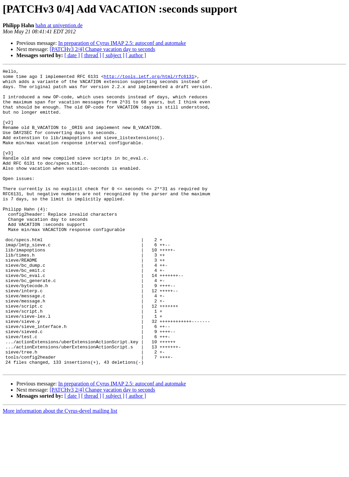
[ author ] (136, 55)
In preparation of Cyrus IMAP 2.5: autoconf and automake (122, 43)
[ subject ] (113, 55)
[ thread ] (91, 55)
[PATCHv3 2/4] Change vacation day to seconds (102, 49)
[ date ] (72, 55)
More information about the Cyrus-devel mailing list (60, 471)
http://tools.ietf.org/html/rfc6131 (149, 78)
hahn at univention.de (58, 25)
